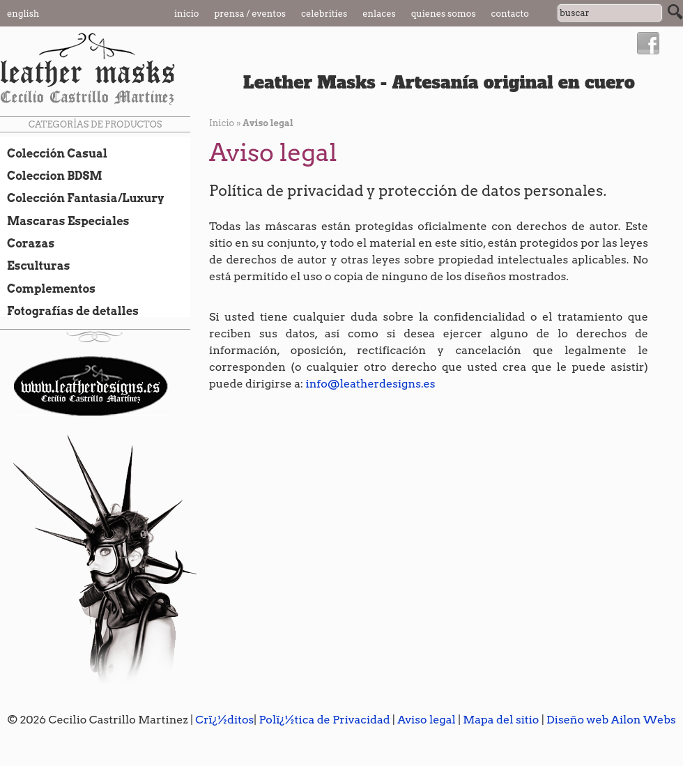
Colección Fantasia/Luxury (82, 198)
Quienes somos (443, 13)
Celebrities (324, 13)
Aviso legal (426, 719)
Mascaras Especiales (64, 221)
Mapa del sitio (501, 719)
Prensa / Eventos (250, 13)
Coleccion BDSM (51, 175)
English (23, 13)
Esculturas (35, 265)
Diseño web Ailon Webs (611, 719)
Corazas (27, 243)
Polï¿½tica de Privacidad (324, 719)
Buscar (675, 12)
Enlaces (379, 13)
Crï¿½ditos (224, 719)
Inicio (186, 13)
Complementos (47, 288)
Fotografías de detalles (69, 311)
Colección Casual (53, 153)
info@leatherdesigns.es (371, 383)
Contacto (510, 13)
